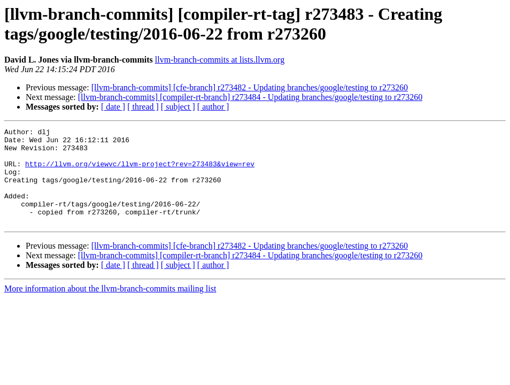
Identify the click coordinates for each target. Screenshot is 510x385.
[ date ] (113, 106)
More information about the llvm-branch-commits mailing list (110, 307)
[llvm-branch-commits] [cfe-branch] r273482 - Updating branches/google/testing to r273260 (249, 87)
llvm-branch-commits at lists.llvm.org (219, 59)
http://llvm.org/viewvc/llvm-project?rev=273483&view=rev (139, 171)
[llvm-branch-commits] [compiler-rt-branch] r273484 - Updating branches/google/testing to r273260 (250, 97)
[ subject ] (178, 106)
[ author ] (213, 106)
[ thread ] (143, 106)
